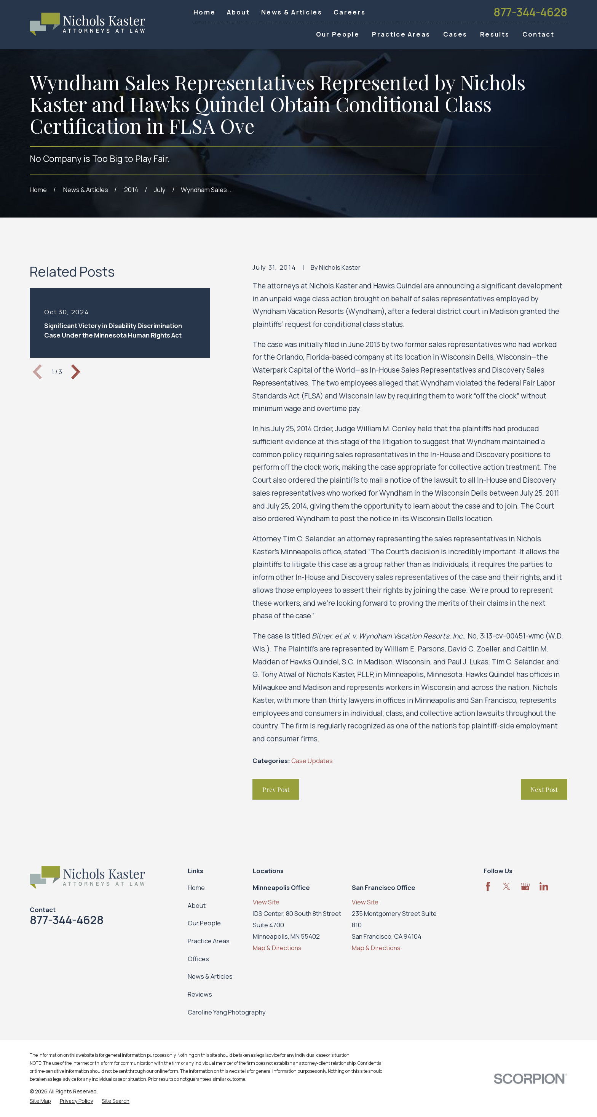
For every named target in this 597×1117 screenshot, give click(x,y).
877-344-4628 (530, 12)
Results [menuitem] (494, 34)
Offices (198, 958)
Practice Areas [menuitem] (401, 34)
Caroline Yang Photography (227, 1012)
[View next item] (75, 371)
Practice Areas (209, 940)
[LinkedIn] (544, 886)
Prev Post (275, 789)
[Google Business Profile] (525, 886)
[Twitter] (506, 886)
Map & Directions (277, 947)
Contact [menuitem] (538, 34)
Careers (350, 12)
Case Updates (312, 760)
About (238, 12)
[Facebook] (488, 886)
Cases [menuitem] (455, 34)
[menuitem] (40, 1101)
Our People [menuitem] (337, 34)
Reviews (200, 994)
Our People (204, 923)
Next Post (544, 789)
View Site (266, 902)
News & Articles (291, 12)
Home (204, 12)
